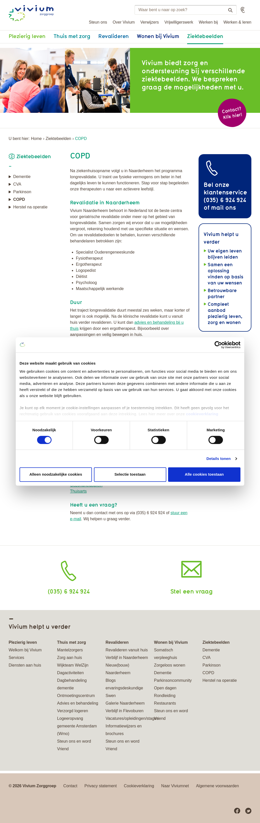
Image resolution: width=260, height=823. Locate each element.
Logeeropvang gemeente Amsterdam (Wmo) (77, 726)
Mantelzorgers (70, 650)
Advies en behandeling (77, 703)
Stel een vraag (191, 591)
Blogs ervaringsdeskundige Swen (124, 688)
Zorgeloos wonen (169, 665)
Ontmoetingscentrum (76, 695)
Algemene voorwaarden (217, 786)
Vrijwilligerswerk (179, 22)
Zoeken (228, 10)
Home (36, 138)
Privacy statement (101, 786)
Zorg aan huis (69, 657)
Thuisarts (78, 491)
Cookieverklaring (139, 786)
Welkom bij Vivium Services (25, 654)
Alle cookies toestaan (204, 474)
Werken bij (208, 22)
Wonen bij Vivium (158, 36)
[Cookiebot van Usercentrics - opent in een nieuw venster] (218, 345)
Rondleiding (165, 695)
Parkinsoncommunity (173, 680)
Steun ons (98, 22)
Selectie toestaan (130, 474)
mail (217, 207)
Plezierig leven (27, 36)
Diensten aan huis (25, 665)
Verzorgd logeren (72, 711)
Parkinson (22, 192)
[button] (243, 10)
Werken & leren (237, 22)
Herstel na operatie (30, 207)
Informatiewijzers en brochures (124, 730)
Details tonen (218, 458)
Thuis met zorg (72, 36)
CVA (17, 184)
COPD (19, 199)
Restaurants (165, 703)
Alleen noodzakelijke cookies (55, 474)
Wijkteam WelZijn (72, 665)
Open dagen (165, 688)
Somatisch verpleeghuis (165, 654)
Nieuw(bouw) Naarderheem (118, 669)
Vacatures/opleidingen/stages (127, 718)
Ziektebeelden (205, 36)
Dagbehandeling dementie (72, 684)
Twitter (248, 811)
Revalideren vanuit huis (127, 650)
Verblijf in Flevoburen (124, 711)
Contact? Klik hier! (231, 113)
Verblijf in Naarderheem (127, 657)
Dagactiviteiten (70, 673)
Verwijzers (149, 22)
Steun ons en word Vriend (74, 745)
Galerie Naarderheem (125, 703)
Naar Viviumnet (175, 786)
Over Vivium (124, 22)
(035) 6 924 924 (69, 591)
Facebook (237, 811)
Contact (70, 786)
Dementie (21, 176)
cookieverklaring (202, 414)
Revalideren (113, 36)
